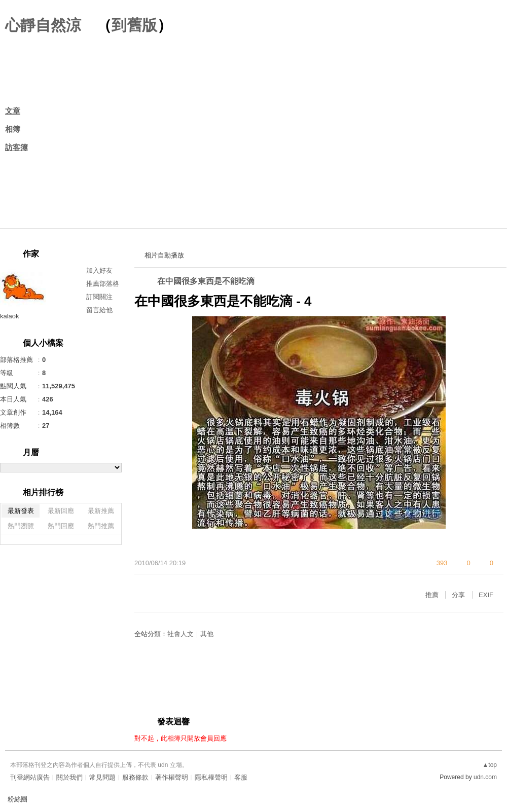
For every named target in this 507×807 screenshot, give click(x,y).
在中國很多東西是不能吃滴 (206, 281)
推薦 (432, 595)
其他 (206, 634)
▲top (489, 764)
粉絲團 (17, 799)
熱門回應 (61, 526)
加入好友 (99, 270)
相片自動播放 (164, 255)
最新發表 (21, 511)
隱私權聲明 (211, 777)
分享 (458, 595)
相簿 (12, 129)
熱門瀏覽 (21, 526)
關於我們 (69, 777)
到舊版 (134, 25)
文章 (12, 110)
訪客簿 (16, 147)
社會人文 (180, 634)
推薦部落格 (102, 283)
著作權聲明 (171, 777)
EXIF (486, 595)
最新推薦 (101, 511)
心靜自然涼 (43, 25)
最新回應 (61, 511)
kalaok (9, 316)
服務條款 (135, 777)
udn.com (485, 777)
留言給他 (99, 310)
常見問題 (102, 777)
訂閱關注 (99, 297)
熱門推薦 (101, 526)
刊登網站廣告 (30, 777)
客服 (240, 777)
